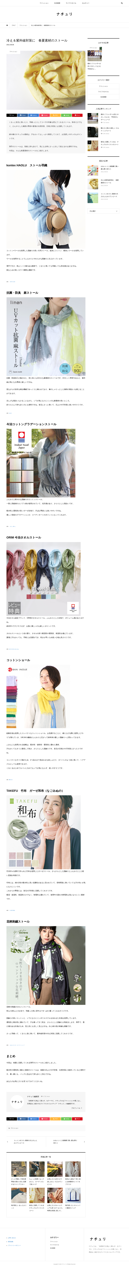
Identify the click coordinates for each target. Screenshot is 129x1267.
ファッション (44, 3)
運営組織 (10, 1241)
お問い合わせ (12, 1238)
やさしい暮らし (13, 526)
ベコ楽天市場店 (12, 910)
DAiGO (11, 413)
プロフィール (75, 1108)
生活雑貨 (57, 3)
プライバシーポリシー (14, 1245)
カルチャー (85, 3)
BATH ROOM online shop (14, 649)
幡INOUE (11, 779)
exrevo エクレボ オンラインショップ (17, 1045)
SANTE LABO (12, 281)
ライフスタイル (71, 3)
